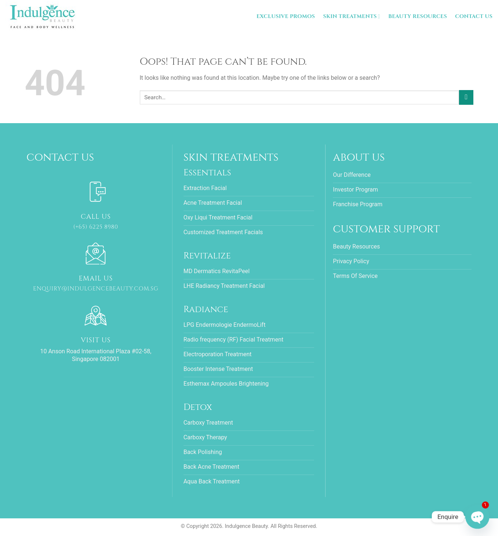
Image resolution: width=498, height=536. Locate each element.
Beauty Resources (417, 16)
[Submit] (466, 97)
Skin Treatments (351, 16)
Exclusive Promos (285, 16)
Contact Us (473, 16)
